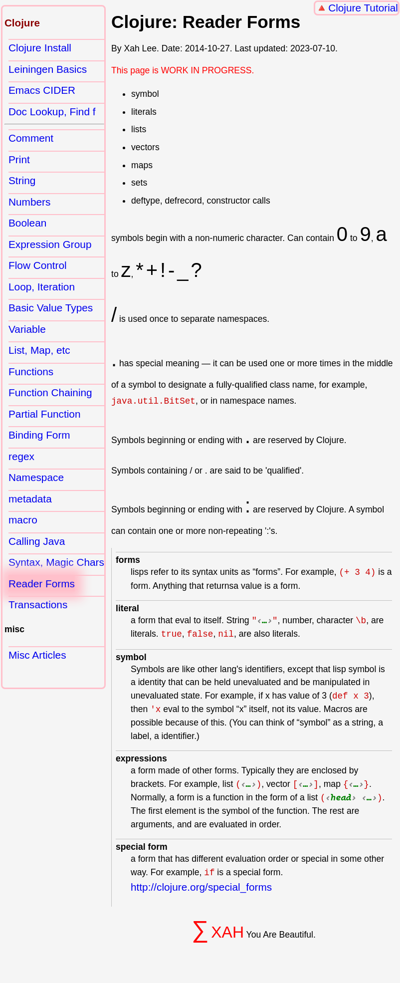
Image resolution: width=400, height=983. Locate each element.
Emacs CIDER (41, 90)
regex (21, 456)
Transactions (37, 604)
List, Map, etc (39, 350)
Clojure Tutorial (363, 7)
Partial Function (44, 414)
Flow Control (37, 265)
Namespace (36, 477)
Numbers (29, 202)
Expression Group (49, 244)
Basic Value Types (50, 307)
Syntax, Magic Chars (56, 562)
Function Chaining (50, 392)
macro (22, 519)
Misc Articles (37, 655)
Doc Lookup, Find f (52, 111)
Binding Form (39, 435)
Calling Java (36, 541)
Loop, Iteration (41, 286)
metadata (30, 498)
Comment (30, 138)
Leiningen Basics (47, 69)
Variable (27, 329)
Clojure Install (39, 47)
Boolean (27, 223)
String (21, 180)
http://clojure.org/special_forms (201, 887)
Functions (30, 371)
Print (19, 159)
